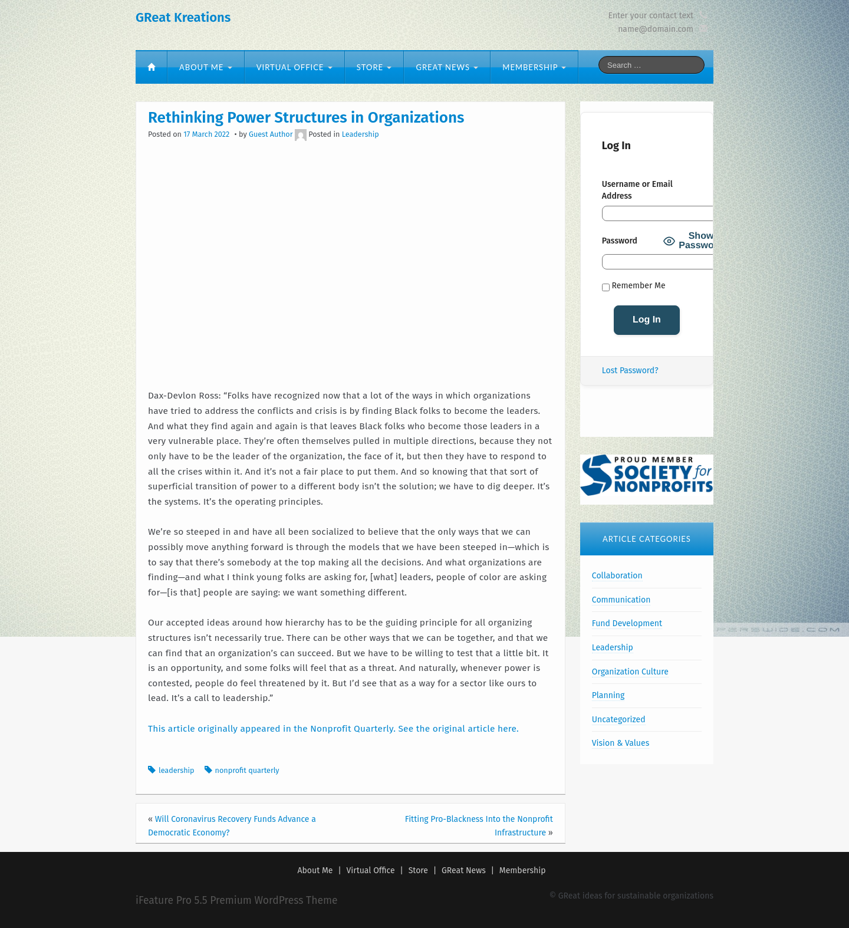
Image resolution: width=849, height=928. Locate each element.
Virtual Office (294, 67)
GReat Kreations (183, 17)
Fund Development (627, 623)
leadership (177, 770)
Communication (621, 600)
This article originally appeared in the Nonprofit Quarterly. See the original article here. (333, 728)
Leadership (360, 134)
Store (374, 67)
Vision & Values (620, 743)
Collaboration (617, 576)
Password (619, 241)
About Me (205, 67)
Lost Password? (630, 371)
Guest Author (271, 134)
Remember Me (634, 286)
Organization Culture (630, 672)
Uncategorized (619, 720)
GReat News (447, 67)
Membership (534, 67)
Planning (608, 695)
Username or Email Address (637, 190)
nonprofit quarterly (247, 770)
